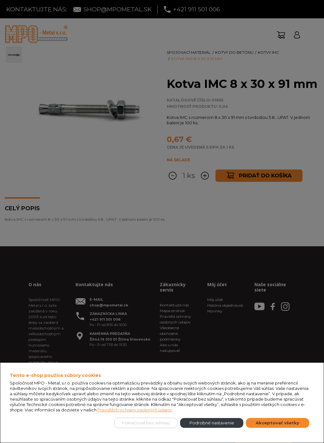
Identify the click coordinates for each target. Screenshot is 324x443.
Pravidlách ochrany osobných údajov (134, 409)
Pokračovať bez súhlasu (146, 422)
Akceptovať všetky (277, 422)
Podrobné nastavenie (212, 422)
